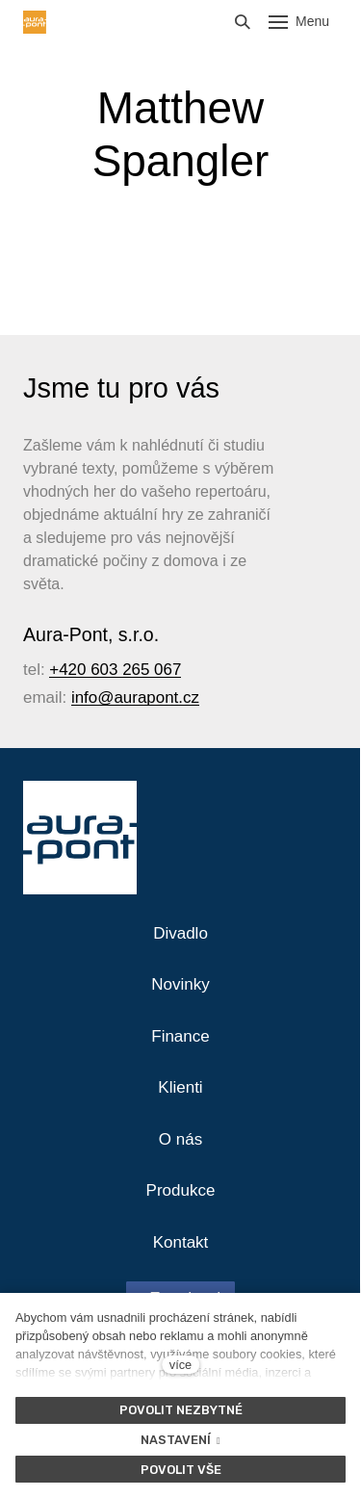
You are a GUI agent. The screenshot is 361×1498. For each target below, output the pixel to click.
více (180, 1364)
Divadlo (180, 933)
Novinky (180, 984)
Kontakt (181, 1242)
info (84, 697)
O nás (180, 1139)
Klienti (180, 1087)
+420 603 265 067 (115, 669)
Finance (180, 1036)
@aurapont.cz (148, 697)
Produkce (181, 1190)
